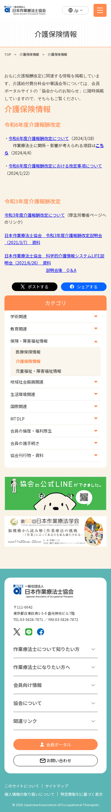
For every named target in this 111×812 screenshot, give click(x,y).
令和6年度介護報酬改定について (39, 138)
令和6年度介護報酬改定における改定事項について (55, 166)
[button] (75, 10)
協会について (27, 702)
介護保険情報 (28, 361)
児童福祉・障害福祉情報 (38, 371)
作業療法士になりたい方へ (41, 666)
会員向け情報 (27, 684)
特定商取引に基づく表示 (81, 794)
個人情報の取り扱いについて (29, 794)
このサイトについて (21, 786)
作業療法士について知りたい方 (46, 648)
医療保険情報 (28, 352)
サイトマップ (56, 786)
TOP (7, 54)
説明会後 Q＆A (61, 270)
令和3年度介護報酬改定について (34, 215)
